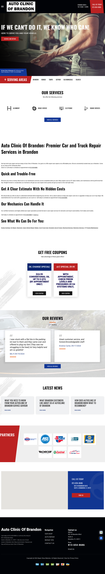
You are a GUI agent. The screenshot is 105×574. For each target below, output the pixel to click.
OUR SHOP (48, 534)
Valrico (78, 79)
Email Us (71, 549)
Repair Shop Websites (44, 558)
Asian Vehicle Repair (28, 228)
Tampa (51, 79)
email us (36, 215)
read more (8, 410)
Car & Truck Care (43, 228)
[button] (34, 488)
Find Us (81, 495)
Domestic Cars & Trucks (55, 228)
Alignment (19, 228)
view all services (52, 120)
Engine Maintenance (92, 228)
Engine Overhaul (5, 228)
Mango (43, 79)
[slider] (52, 322)
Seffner (58, 79)
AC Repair (13, 228)
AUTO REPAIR (49, 537)
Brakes (36, 228)
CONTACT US (49, 543)
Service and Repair (10, 39)
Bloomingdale (68, 79)
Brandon (35, 79)
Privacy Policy (74, 558)
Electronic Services (78, 228)
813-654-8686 (96, 7)
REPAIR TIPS (49, 540)
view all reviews (52, 366)
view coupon (39, 293)
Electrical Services (68, 228)
